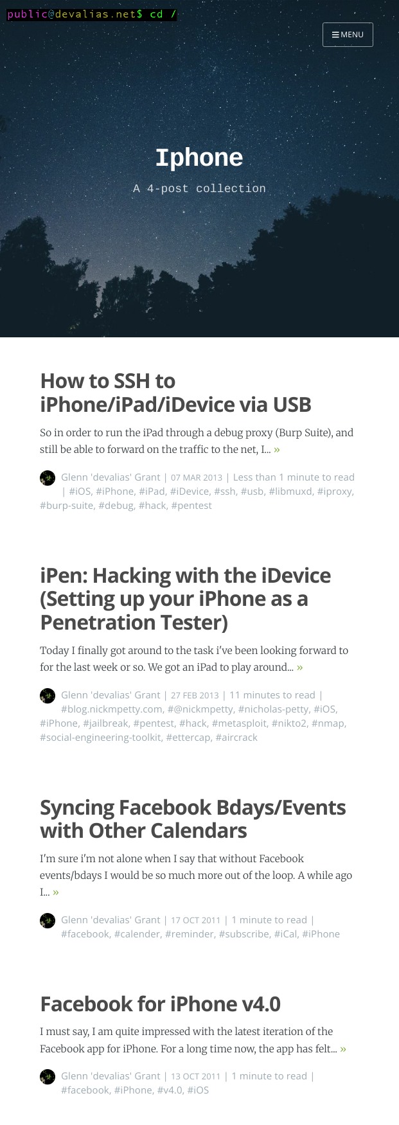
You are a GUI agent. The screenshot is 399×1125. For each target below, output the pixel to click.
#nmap (328, 723)
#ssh (225, 491)
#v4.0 (169, 1090)
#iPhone (115, 491)
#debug (115, 505)
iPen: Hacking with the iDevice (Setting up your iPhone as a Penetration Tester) (185, 599)
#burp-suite (66, 505)
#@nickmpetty (200, 709)
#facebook (85, 934)
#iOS (80, 491)
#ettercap (188, 737)
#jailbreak (105, 723)
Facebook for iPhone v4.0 (160, 1004)
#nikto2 (289, 723)
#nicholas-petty (273, 709)
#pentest (191, 505)
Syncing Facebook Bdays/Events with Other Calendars (193, 819)
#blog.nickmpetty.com (112, 709)
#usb (252, 491)
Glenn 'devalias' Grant (111, 477)
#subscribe (244, 934)
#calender (137, 934)
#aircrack (236, 737)
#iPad (152, 491)
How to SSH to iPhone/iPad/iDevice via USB (175, 392)
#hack (152, 505)
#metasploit (239, 723)
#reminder (189, 934)
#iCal (285, 934)
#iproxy (334, 491)
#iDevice (189, 491)
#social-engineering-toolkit (100, 737)
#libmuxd (290, 491)
